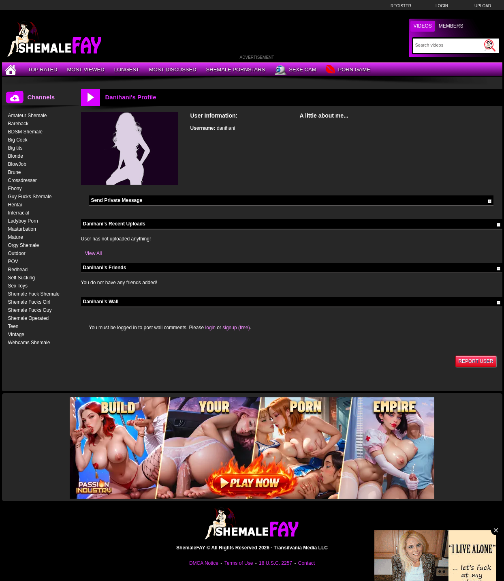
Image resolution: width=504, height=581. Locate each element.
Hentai (15, 205)
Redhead (18, 269)
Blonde (15, 156)
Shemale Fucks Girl (29, 302)
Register (401, 6)
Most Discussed (172, 69)
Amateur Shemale (27, 115)
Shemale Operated (28, 318)
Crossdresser (22, 180)
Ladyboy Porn (23, 221)
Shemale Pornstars (235, 69)
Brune (14, 172)
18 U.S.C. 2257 (275, 563)
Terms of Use (238, 563)
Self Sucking (21, 278)
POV (13, 261)
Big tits (15, 148)
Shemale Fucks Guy (30, 310)
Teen (13, 326)
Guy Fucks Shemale (30, 196)
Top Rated (43, 69)
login (210, 327)
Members (451, 26)
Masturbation (22, 229)
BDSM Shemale (25, 132)
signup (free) (236, 327)
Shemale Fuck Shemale (34, 294)
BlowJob (17, 164)
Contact (306, 563)
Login (442, 6)
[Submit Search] (489, 45)
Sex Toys (18, 286)
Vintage (16, 334)
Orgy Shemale (23, 245)
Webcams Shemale (29, 342)
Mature (15, 237)
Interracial (19, 213)
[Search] (448, 45)
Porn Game (348, 70)
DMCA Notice (203, 563)
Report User (475, 361)
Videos (423, 26)
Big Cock (18, 140)
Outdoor (17, 253)
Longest (126, 69)
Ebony (15, 188)
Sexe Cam (295, 70)
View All (93, 253)
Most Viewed (85, 69)
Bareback (18, 123)
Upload (482, 6)
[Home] (11, 69)
